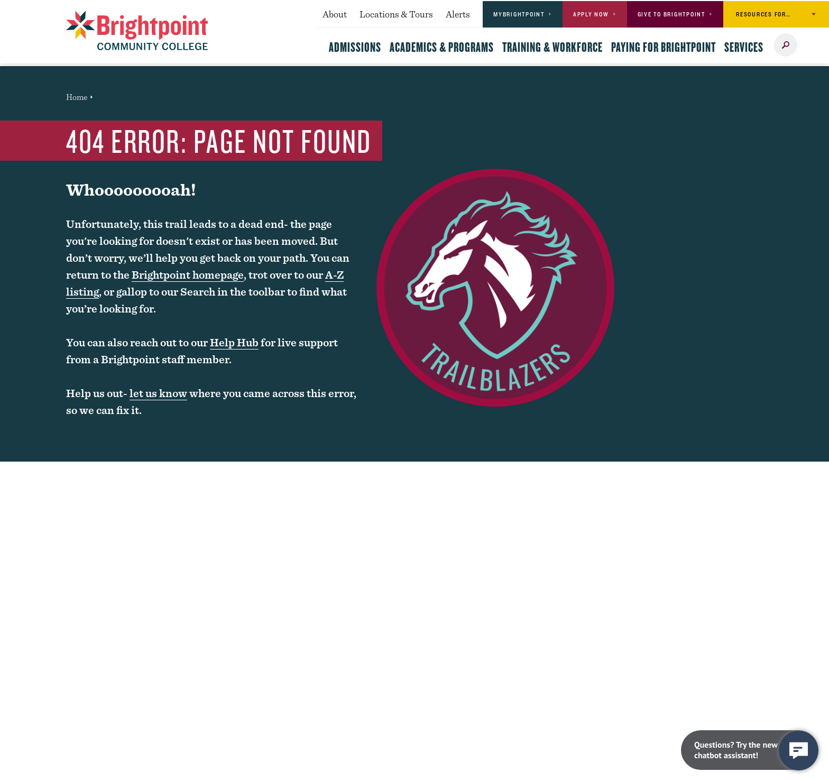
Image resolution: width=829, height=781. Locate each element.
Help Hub (234, 342)
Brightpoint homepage (188, 274)
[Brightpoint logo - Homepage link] (137, 30)
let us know (158, 393)
